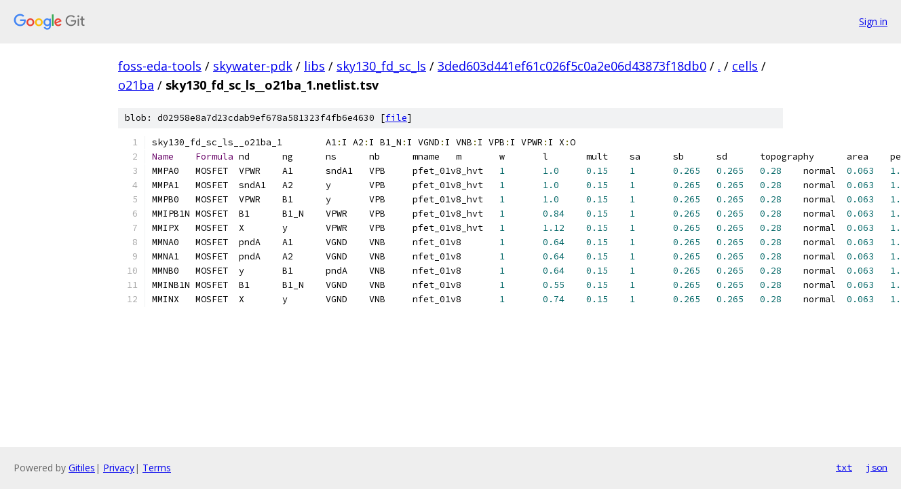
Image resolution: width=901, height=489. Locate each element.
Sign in (873, 21)
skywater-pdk (252, 66)
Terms (156, 467)
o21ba (136, 85)
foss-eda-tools (160, 66)
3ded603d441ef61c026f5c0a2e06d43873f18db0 (572, 66)
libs (314, 66)
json (876, 467)
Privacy (118, 467)
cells (745, 66)
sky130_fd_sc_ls (381, 66)
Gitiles (82, 467)
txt (844, 467)
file (396, 118)
